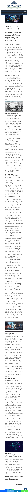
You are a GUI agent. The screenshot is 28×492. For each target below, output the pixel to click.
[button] (23, 11)
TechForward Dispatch (12, 479)
